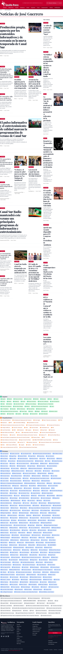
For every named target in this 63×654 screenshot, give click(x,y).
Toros (38, 7)
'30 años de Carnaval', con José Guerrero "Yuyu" (47, 29)
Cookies (51, 649)
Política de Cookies (36, 629)
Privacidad (46, 649)
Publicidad (50, 640)
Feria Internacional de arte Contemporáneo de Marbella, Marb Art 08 (49, 370)
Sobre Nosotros (35, 624)
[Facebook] (1, 636)
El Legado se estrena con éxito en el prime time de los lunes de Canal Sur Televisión (47, 198)
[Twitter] (3, 636)
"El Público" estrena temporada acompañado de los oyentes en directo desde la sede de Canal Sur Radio (48, 65)
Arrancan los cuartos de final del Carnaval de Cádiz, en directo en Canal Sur (35, 83)
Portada (5, 7)
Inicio (1, 9)
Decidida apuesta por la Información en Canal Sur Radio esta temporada (20, 83)
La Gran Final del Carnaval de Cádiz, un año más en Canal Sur (5, 256)
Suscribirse (55, 632)
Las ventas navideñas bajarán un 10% (47, 340)
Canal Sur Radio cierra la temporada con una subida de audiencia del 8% (20, 268)
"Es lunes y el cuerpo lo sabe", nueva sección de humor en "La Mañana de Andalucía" (20, 175)
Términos (55, 649)
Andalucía (22, 7)
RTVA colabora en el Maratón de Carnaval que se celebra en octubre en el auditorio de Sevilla (47, 307)
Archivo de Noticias (21, 641)
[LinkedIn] (8, 636)
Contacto (34, 634)
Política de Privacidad (36, 628)
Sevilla (16, 7)
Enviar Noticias (51, 644)
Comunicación (44, 7)
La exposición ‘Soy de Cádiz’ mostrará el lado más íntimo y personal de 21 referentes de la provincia (47, 109)
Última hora (10, 7)
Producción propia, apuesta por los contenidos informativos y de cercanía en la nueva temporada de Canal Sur (6, 74)
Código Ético (35, 626)
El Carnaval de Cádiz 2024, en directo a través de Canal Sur (6, 98)
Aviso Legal (34, 633)
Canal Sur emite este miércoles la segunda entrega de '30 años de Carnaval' (6, 282)
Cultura (51, 7)
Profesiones (57, 7)
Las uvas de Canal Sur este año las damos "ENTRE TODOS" (35, 173)
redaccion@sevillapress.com (14, 650)
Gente (28, 7)
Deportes (33, 7)
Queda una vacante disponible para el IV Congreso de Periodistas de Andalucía (47, 236)
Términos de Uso (35, 631)
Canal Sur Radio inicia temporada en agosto (6, 186)
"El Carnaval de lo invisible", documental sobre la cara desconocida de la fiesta (6, 162)
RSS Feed (19, 643)
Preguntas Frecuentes (52, 642)
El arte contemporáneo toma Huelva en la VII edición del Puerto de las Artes (49, 271)
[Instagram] (6, 636)
